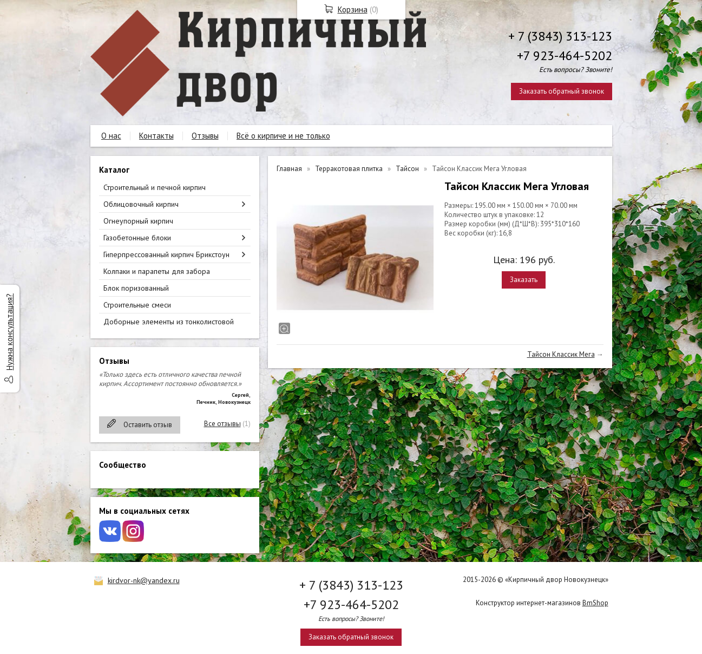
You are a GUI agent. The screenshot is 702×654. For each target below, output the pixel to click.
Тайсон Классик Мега (561, 354)
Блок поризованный (136, 288)
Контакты (156, 135)
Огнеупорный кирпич (138, 221)
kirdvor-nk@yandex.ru (144, 580)
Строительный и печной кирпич (154, 187)
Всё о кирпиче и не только (283, 135)
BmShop (595, 602)
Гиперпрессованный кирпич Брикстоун (166, 254)
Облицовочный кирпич (141, 204)
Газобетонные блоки (137, 238)
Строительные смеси (137, 305)
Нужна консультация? (9, 331)
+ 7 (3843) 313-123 (560, 36)
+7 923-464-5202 (564, 55)
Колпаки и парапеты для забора (156, 271)
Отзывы (205, 135)
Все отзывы (222, 423)
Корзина (353, 9)
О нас (111, 135)
